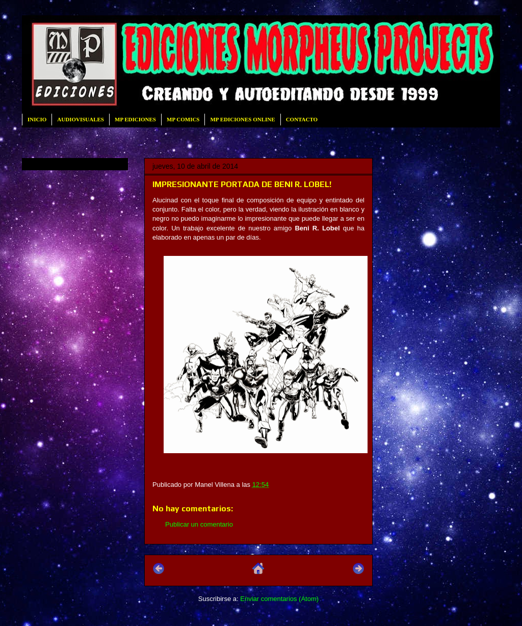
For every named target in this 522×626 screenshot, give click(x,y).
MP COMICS (183, 119)
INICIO (37, 119)
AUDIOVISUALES (80, 119)
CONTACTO (302, 119)
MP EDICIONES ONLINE (242, 119)
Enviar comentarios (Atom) (279, 599)
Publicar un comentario (199, 524)
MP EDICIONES (135, 119)
